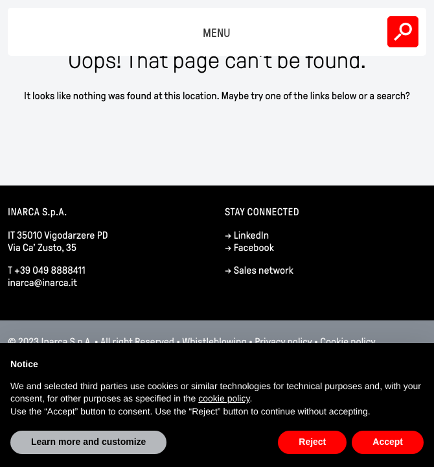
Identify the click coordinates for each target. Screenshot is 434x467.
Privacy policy (283, 342)
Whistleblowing (214, 342)
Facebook (254, 248)
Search (402, 31)
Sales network (263, 270)
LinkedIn (251, 235)
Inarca (35, 31)
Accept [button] (387, 442)
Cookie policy (347, 342)
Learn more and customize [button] (88, 442)
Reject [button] (312, 442)
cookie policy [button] (223, 398)
